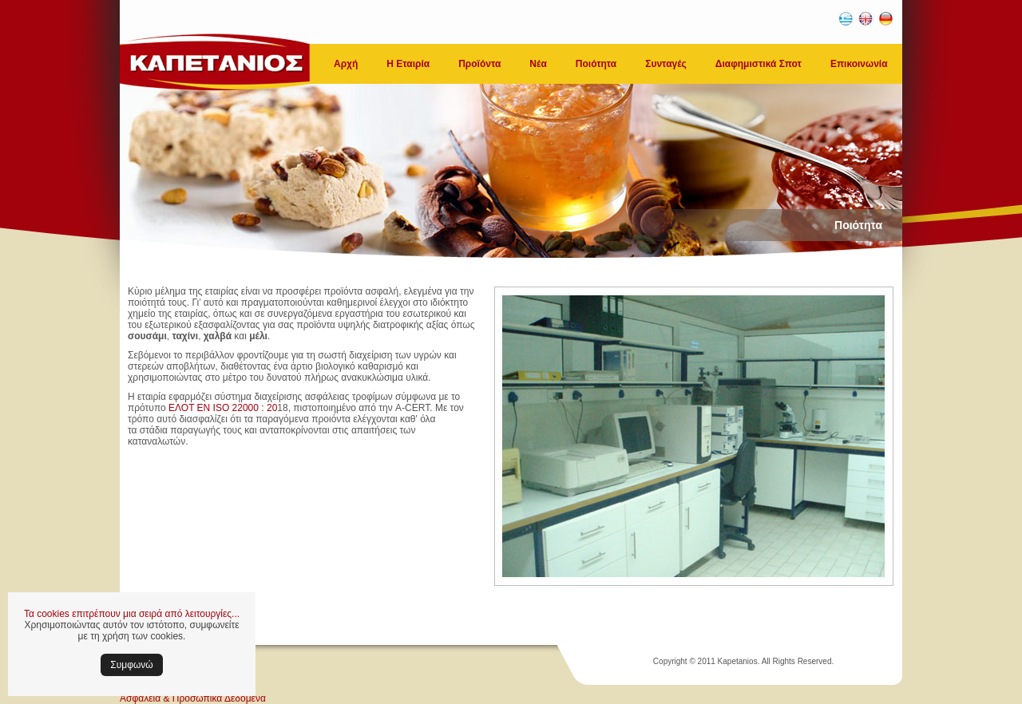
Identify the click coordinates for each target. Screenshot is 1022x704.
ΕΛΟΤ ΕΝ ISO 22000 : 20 (222, 407)
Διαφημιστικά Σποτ (758, 63)
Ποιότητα (596, 63)
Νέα (537, 63)
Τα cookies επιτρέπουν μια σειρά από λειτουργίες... (132, 613)
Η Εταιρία (408, 63)
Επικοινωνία (859, 63)
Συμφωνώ (131, 664)
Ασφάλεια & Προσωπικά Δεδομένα (193, 698)
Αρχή (346, 63)
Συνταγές (666, 63)
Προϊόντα (479, 63)
